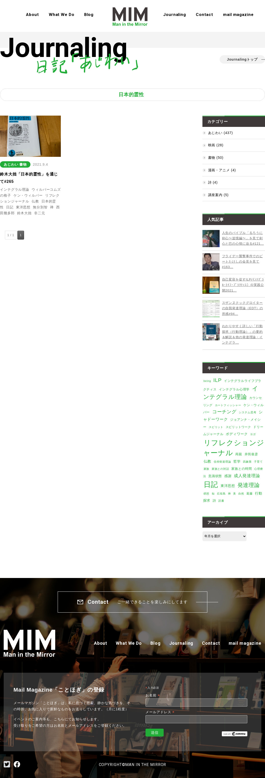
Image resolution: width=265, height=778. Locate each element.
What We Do (61, 14)
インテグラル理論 (14, 189)
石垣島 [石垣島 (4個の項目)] (221, 493)
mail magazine (238, 14)
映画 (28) (216, 145)
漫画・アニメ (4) (222, 170)
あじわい (11, 164)
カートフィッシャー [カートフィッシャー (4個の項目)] (228, 405)
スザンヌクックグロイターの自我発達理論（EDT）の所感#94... (242, 308)
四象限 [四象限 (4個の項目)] (247, 461)
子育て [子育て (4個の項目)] (258, 461)
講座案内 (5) (218, 195)
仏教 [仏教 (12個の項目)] (208, 461)
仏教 (35, 201)
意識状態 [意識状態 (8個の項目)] (215, 476)
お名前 (153, 695)
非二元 (39, 213)
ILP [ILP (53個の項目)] (217, 380)
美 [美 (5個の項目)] (234, 493)
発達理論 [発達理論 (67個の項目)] (249, 485)
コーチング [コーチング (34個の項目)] (224, 411)
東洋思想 (23, 207)
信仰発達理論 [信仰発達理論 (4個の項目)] (222, 461)
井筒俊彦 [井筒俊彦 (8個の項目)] (251, 454)
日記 (9, 207)
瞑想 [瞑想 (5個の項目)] (207, 493)
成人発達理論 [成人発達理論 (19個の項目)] (247, 475)
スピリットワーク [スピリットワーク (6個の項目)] (238, 427)
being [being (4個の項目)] (207, 380)
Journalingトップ (242, 59)
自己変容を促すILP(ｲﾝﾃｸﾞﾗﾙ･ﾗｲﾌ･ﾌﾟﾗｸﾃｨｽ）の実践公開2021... (243, 285)
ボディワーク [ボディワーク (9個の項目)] (237, 434)
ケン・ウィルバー (28, 195)
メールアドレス (160, 712)
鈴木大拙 (24, 213)
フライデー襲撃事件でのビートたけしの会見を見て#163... (242, 261)
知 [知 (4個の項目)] (213, 493)
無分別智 (40, 207)
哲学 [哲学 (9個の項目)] (237, 461)
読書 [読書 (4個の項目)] (221, 500)
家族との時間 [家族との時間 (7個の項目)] (241, 468)
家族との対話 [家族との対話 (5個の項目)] (220, 468)
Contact (204, 14)
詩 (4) (213, 182)
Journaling (174, 14)
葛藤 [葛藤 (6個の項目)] (249, 493)
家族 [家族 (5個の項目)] (207, 468)
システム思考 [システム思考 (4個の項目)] (247, 412)
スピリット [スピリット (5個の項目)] (216, 427)
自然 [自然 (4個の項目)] (241, 493)
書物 (23, 164)
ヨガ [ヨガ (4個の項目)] (253, 434)
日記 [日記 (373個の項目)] (211, 484)
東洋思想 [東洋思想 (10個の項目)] (228, 486)
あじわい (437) (220, 133)
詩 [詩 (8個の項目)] (214, 500)
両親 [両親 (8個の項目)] (238, 454)
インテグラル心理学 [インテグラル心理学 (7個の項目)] (234, 389)
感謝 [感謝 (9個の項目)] (228, 476)
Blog (89, 14)
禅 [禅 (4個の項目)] (229, 493)
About (32, 14)
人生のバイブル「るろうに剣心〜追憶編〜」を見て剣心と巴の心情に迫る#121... (243, 238)
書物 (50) (216, 158)
